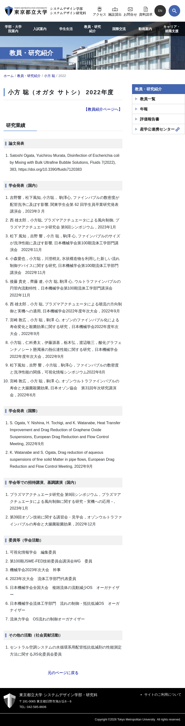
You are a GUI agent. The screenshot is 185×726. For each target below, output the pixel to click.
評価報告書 (149, 119)
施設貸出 (115, 11)
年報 (144, 109)
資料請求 (145, 11)
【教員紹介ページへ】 (103, 109)
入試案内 (39, 29)
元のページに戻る (63, 673)
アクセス (99, 11)
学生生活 (66, 29)
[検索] (174, 11)
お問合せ (130, 11)
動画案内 (145, 29)
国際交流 (119, 29)
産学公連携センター (159, 129)
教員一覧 (147, 99)
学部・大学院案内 (13, 29)
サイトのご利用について (162, 694)
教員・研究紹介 (92, 29)
